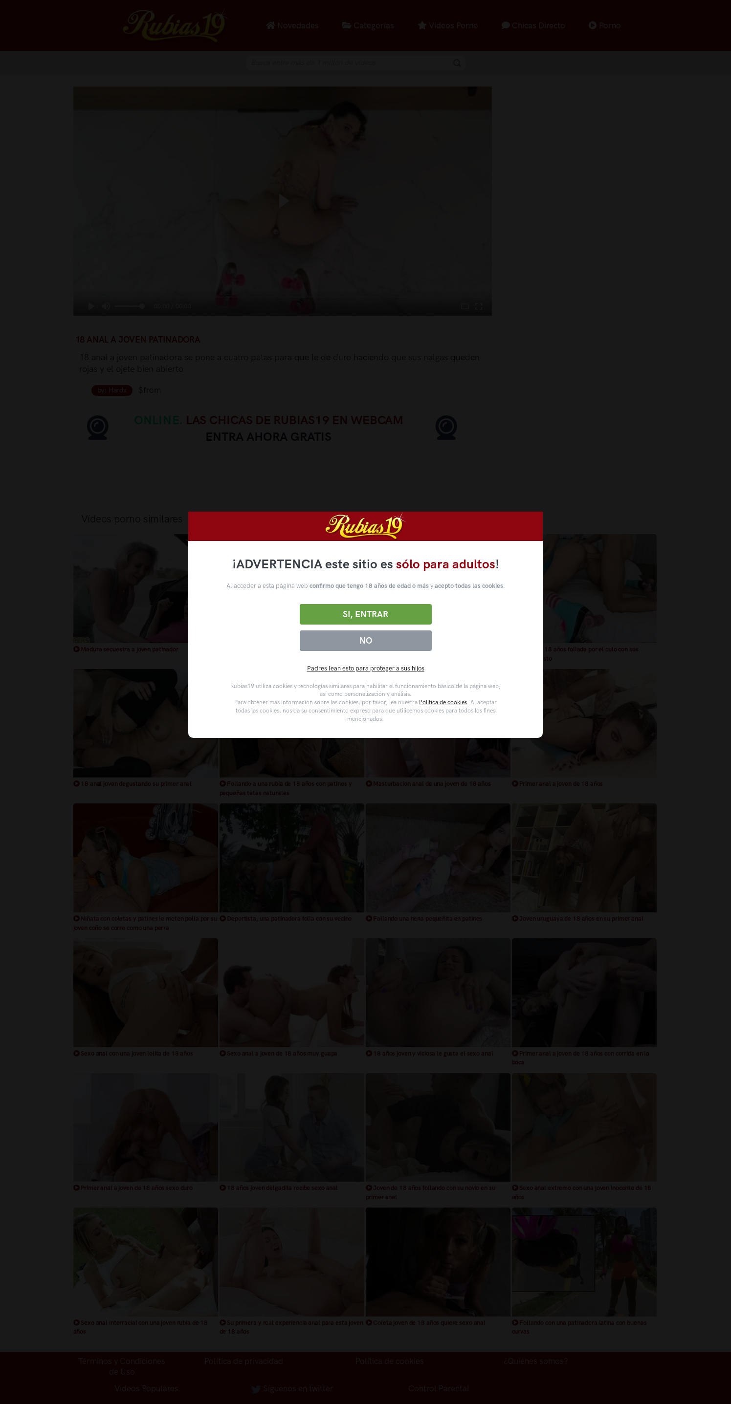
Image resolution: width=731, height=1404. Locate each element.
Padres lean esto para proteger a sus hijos (365, 668)
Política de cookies (443, 702)
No (365, 640)
